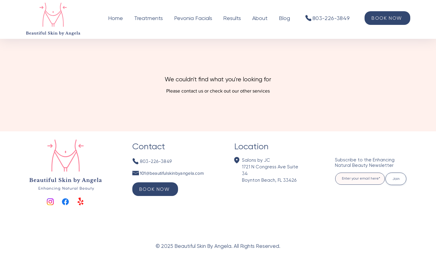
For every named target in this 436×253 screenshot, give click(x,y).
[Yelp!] (80, 201)
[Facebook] (65, 201)
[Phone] (308, 18)
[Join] (395, 179)
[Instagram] (50, 201)
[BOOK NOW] (387, 18)
